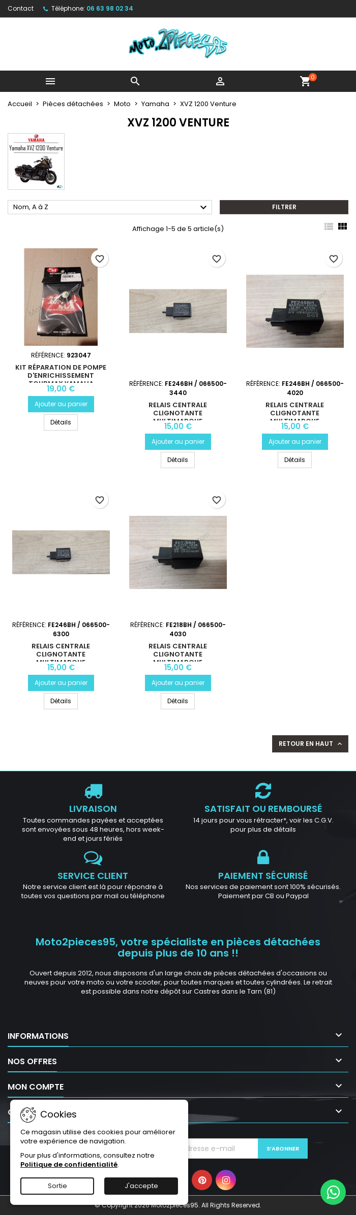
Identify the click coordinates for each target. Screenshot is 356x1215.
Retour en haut (311, 743)
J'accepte (141, 1186)
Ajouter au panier (61, 404)
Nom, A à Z (111, 208)
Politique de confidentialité (68, 1164)
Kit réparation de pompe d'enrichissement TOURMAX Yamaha (60, 375)
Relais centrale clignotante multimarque (178, 413)
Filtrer (284, 207)
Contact (21, 8)
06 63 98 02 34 (109, 8)
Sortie (57, 1186)
